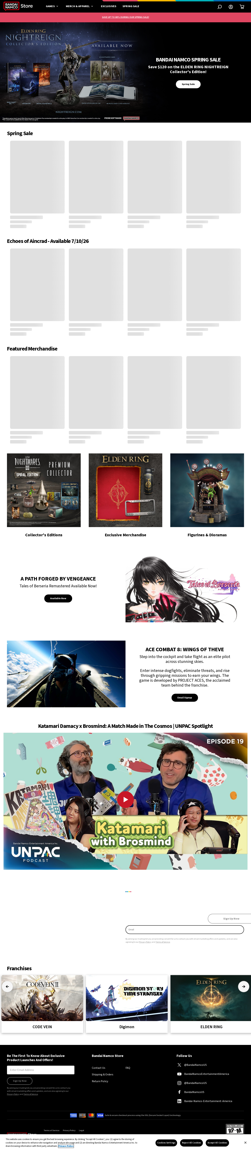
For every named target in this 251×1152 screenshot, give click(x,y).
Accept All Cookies (217, 1142)
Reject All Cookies (191, 1142)
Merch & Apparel (80, 6)
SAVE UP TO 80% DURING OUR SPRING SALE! (125, 17)
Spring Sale (131, 6)
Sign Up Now (19, 1081)
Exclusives (108, 6)
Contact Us (98, 1067)
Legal (81, 1130)
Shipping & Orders (102, 1074)
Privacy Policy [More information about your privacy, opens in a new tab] (66, 1146)
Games (53, 6)
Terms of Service (163, 942)
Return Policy (100, 1081)
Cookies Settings (166, 1142)
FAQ (128, 1067)
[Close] (245, 1142)
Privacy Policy (145, 942)
